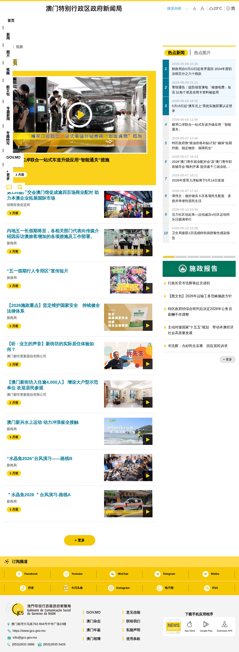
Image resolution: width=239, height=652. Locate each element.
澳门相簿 (93, 625)
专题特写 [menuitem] (120, 20)
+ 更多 (227, 346)
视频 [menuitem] (59, 20)
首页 (6, 33)
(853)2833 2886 (23, 631)
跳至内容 (174, 8)
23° (218, 8)
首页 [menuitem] (10, 20)
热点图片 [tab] (202, 39)
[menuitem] (27, 20)
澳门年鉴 (93, 616)
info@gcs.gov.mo (25, 624)
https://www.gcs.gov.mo (29, 617)
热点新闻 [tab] (176, 39)
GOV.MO (93, 599)
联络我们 (133, 608)
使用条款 (133, 625)
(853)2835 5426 (54, 631)
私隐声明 (133, 616)
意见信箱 (133, 599)
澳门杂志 (93, 608)
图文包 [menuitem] (77, 20)
